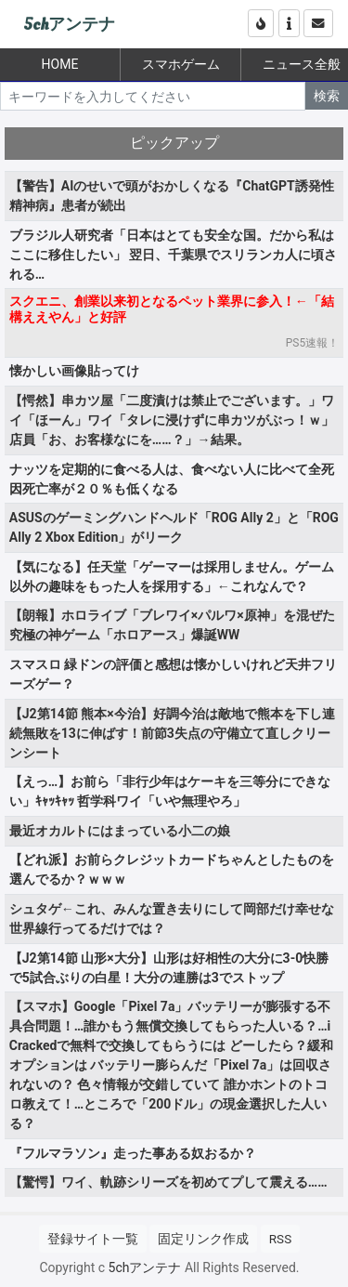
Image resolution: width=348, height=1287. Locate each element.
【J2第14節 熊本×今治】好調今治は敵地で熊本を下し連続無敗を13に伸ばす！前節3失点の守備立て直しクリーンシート (172, 733)
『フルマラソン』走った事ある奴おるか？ (132, 1153)
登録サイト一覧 (92, 1238)
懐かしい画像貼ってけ (74, 370)
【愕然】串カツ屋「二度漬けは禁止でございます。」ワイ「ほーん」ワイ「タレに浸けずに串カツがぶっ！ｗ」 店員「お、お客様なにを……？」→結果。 (171, 420)
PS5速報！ (312, 342)
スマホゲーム (181, 64)
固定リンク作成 (203, 1238)
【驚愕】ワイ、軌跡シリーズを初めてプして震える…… (168, 1182)
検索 (327, 95)
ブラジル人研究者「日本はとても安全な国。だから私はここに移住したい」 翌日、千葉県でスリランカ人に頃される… (173, 255)
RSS (280, 1238)
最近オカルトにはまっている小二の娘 (119, 830)
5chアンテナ (69, 24)
